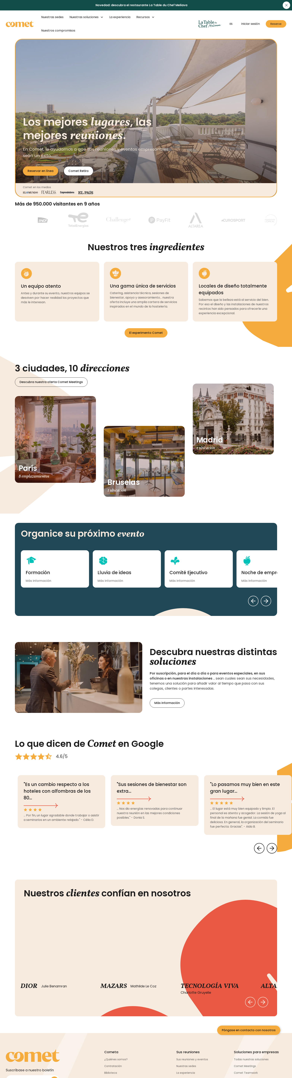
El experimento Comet (146, 333)
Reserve (276, 24)
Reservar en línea (40, 171)
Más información (167, 703)
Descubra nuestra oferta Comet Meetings (51, 382)
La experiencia (119, 17)
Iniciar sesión (250, 24)
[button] (86, 17)
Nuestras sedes (52, 17)
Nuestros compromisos (58, 30)
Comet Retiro (78, 171)
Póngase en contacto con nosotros (249, 1030)
